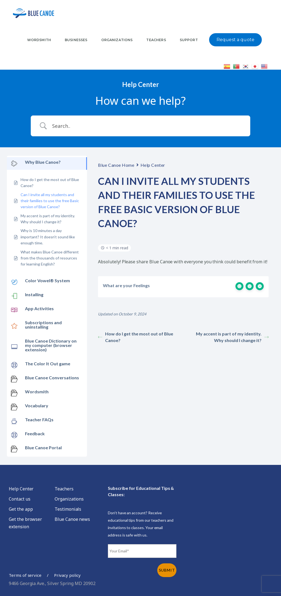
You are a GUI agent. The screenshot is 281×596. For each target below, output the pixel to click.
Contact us (19, 499)
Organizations (69, 499)
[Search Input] (147, 126)
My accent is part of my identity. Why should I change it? (232, 337)
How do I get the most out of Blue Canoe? (135, 337)
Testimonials (68, 509)
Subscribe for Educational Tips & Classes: (141, 491)
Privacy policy (67, 575)
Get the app (21, 509)
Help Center (152, 165)
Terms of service (25, 575)
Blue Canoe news (72, 519)
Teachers (64, 489)
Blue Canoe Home (116, 165)
